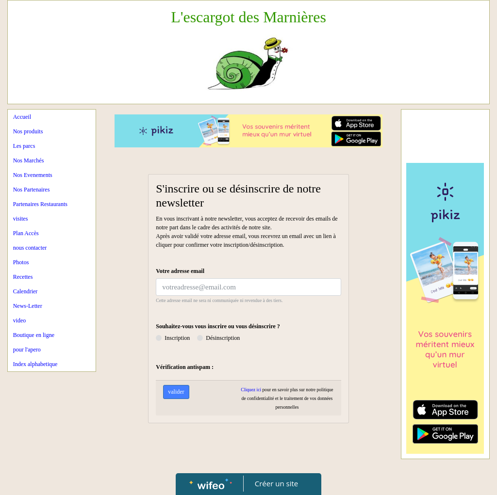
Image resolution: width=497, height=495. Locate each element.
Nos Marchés (28, 160)
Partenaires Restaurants (40, 204)
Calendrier (25, 291)
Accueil (22, 116)
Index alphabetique (35, 364)
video (19, 320)
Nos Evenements (32, 175)
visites (20, 218)
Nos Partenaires (31, 189)
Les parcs (24, 146)
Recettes (23, 276)
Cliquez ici (251, 389)
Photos (21, 262)
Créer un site (276, 483)
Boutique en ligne (33, 335)
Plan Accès (26, 233)
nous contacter (30, 247)
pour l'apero (27, 349)
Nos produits (28, 131)
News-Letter (27, 306)
